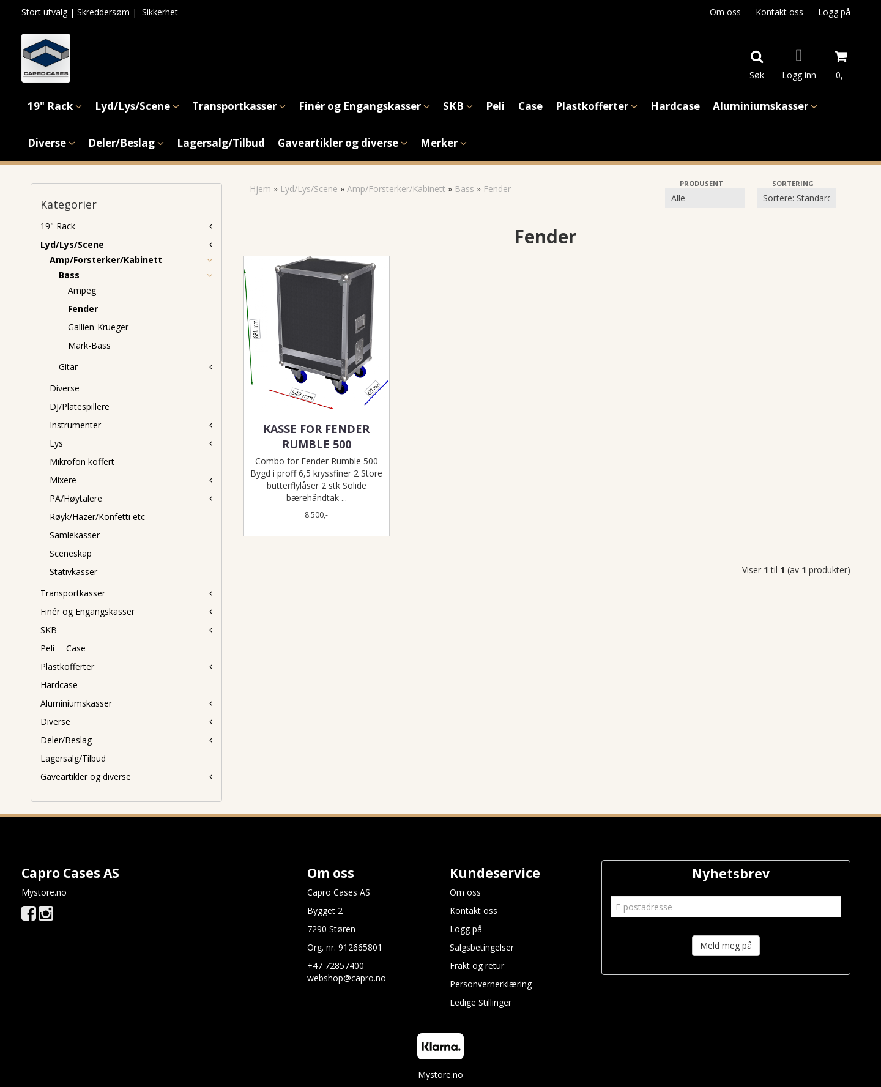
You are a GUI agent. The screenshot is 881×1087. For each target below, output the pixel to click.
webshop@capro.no (346, 978)
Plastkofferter (67, 666)
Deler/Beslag (66, 740)
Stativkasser (73, 571)
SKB (48, 630)
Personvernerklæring (491, 984)
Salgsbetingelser (482, 947)
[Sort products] (796, 198)
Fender (83, 308)
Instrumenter (75, 425)
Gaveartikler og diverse (85, 776)
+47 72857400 (335, 965)
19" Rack (57, 226)
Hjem (260, 189)
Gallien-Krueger (98, 327)
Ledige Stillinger (480, 1002)
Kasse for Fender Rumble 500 (316, 436)
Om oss (725, 12)
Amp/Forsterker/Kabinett (106, 259)
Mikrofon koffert (82, 461)
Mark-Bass (89, 345)
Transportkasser (72, 593)
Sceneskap (71, 553)
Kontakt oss (779, 12)
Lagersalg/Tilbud (73, 758)
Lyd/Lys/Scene (72, 244)
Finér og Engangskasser (87, 611)
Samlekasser (75, 535)
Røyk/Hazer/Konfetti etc (97, 516)
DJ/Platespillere (80, 406)
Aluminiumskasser (76, 703)
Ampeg (82, 290)
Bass (69, 275)
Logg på (834, 12)
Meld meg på (726, 945)
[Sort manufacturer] (705, 198)
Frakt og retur (477, 965)
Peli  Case (63, 648)
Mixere (63, 480)
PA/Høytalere (76, 498)
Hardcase (59, 685)
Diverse (65, 388)
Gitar (68, 367)
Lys (56, 443)
